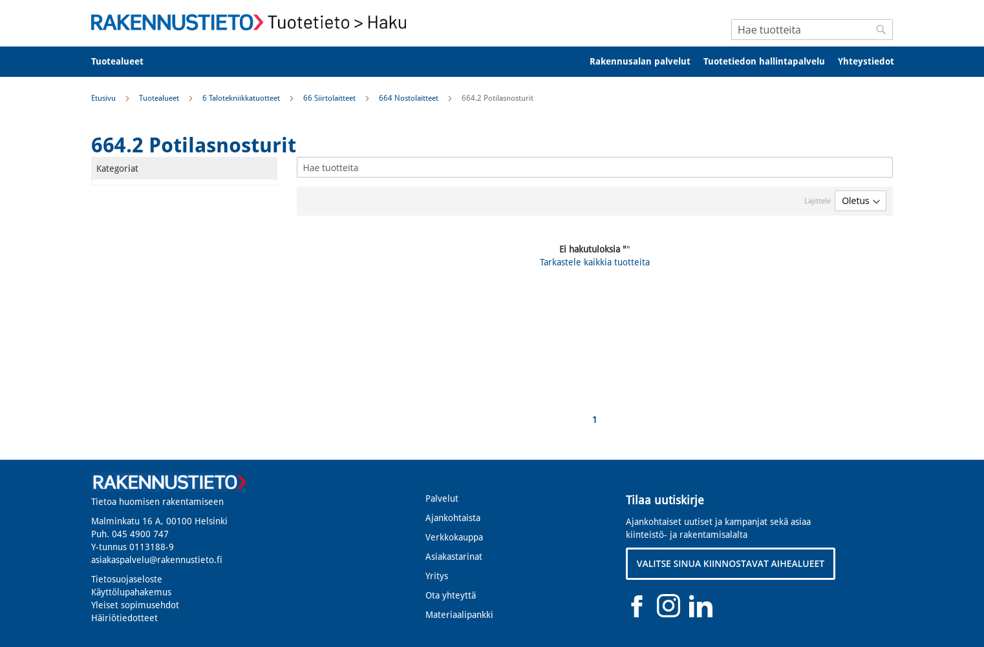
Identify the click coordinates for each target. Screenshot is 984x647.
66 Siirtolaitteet (330, 98)
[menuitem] (125, 61)
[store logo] (252, 22)
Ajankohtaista (452, 518)
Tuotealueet (160, 98)
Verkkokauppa (454, 537)
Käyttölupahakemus (131, 592)
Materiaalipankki (459, 615)
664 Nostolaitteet (409, 98)
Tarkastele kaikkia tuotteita (595, 262)
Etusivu (104, 98)
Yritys (436, 576)
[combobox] (812, 29)
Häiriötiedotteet (124, 618)
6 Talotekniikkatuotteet (242, 98)
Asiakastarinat (453, 556)
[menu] (492, 61)
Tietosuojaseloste (126, 579)
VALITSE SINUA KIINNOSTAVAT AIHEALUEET (731, 563)
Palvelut (441, 498)
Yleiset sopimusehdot (135, 605)
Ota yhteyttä (450, 595)
